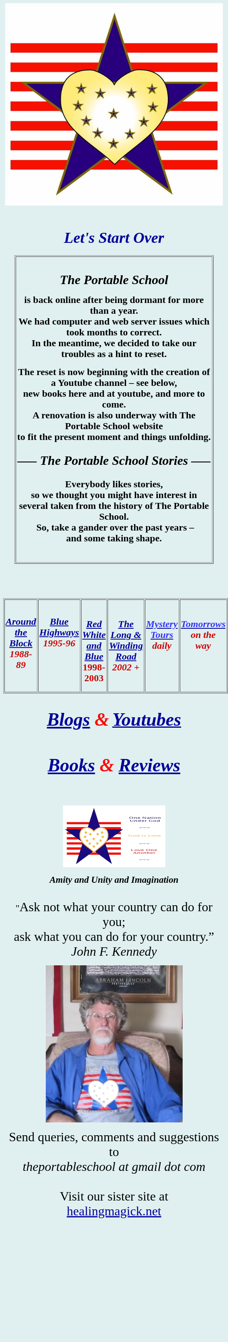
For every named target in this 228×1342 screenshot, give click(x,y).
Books (71, 765)
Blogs (68, 719)
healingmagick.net (114, 1211)
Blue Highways (59, 627)
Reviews (150, 765)
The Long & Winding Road (125, 640)
